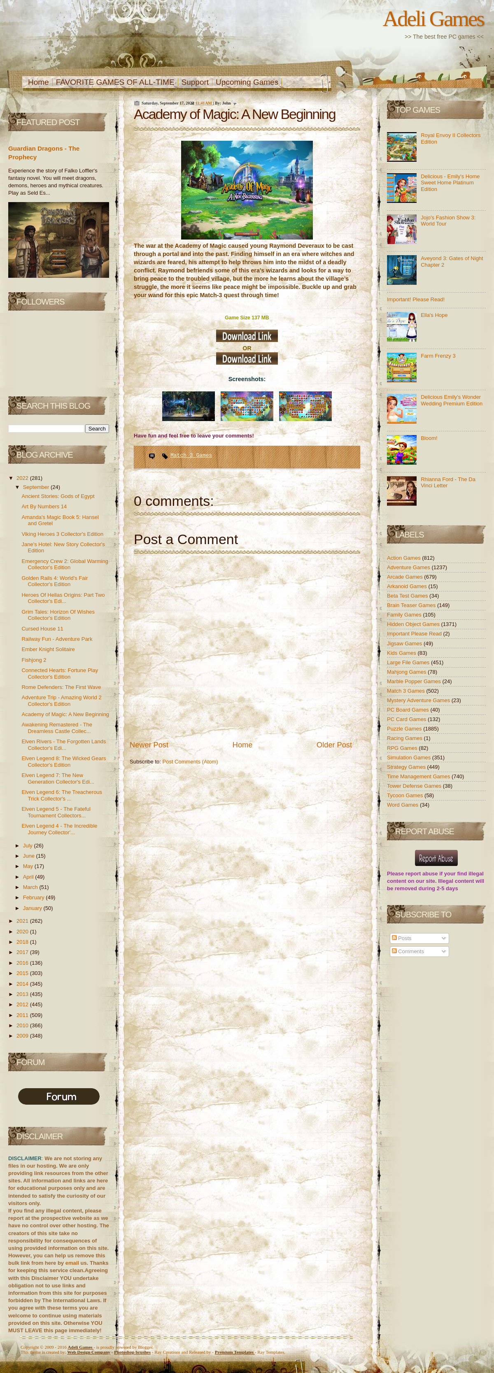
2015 (23, 973)
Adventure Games (409, 567)
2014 (23, 984)
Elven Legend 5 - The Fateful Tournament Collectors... (55, 812)
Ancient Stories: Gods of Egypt (57, 496)
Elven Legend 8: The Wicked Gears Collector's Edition (63, 761)
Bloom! (429, 438)
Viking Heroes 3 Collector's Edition (62, 534)
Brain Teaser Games (412, 605)
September (37, 487)
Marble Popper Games (414, 681)
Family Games (405, 615)
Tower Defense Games (415, 786)
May (29, 866)
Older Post (334, 745)
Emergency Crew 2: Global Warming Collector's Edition (64, 564)
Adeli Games (433, 18)
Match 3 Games (191, 455)
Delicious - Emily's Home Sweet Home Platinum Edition (450, 182)
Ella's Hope (434, 315)
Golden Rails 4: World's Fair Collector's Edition (54, 581)
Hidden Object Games (414, 624)
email (72, 1263)
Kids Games (402, 653)
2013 (23, 994)
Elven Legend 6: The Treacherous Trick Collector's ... (61, 795)
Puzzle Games (405, 729)
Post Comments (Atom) (190, 762)
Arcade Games (405, 577)
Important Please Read (415, 634)
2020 (23, 932)
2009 (23, 1036)
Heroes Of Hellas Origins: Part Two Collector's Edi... (63, 598)
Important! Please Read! (416, 299)
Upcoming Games (247, 82)
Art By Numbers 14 (44, 506)
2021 (23, 921)
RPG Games (403, 748)
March (31, 887)
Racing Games (405, 738)
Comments (408, 951)
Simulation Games (409, 757)
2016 (23, 963)
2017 (23, 952)
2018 (23, 942)
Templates (235, 1352)
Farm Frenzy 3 (438, 356)
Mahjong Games (407, 672)
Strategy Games (407, 767)
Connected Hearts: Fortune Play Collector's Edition (59, 673)
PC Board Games (409, 710)
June (29, 856)
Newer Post (149, 745)
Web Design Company (88, 1352)
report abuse (421, 873)
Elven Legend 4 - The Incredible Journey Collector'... (59, 829)
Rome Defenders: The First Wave (61, 687)
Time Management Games (419, 776)
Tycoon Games (405, 795)
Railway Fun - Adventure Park (56, 639)
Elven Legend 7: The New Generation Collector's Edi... (57, 778)
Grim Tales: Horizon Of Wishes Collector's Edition (57, 615)
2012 (23, 1004)
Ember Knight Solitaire (48, 649)
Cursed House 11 (42, 629)
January (33, 908)
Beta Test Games (408, 596)
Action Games (404, 558)
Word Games (403, 805)
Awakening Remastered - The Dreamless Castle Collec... (56, 727)
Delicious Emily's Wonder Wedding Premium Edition (451, 400)
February (34, 897)
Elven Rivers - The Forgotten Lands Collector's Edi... (63, 744)
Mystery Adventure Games (419, 700)
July (28, 845)
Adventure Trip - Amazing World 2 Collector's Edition (61, 700)
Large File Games (409, 662)
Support (195, 82)
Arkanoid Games (407, 586)
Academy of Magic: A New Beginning (65, 714)
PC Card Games (407, 719)
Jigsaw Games (405, 643)
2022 (23, 478)
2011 (23, 1015)
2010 (23, 1025)
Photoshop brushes (132, 1352)
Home (38, 82)
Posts (402, 938)
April (29, 877)
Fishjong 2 (33, 660)
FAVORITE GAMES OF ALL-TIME (115, 82)
